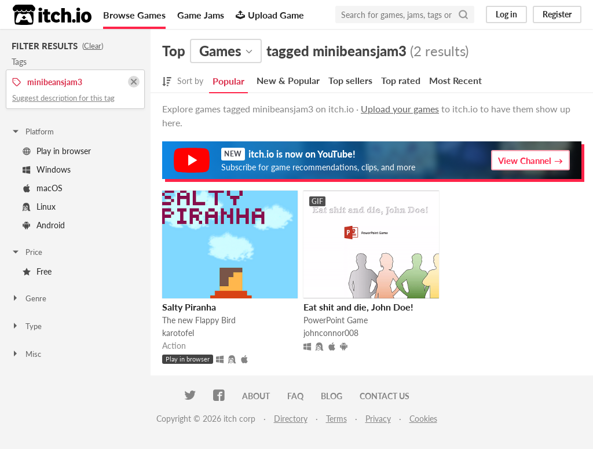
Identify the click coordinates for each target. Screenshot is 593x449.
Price (26, 252)
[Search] (463, 14)
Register (557, 14)
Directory (291, 419)
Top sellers (350, 80)
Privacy (378, 419)
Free (37, 271)
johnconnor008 (330, 333)
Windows (47, 169)
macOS (43, 188)
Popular (228, 80)
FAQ (295, 396)
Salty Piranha (189, 306)
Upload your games (400, 108)
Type (26, 326)
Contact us (384, 396)
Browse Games (134, 14)
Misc (26, 354)
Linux (39, 206)
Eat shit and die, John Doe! (358, 306)
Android (44, 225)
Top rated (400, 80)
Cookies (423, 419)
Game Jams (200, 14)
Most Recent (455, 80)
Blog (331, 396)
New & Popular (288, 80)
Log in (506, 14)
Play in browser (57, 151)
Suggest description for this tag (63, 98)
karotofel (178, 333)
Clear (92, 45)
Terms (336, 419)
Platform (32, 131)
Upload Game (270, 14)
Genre (28, 298)
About (256, 396)
